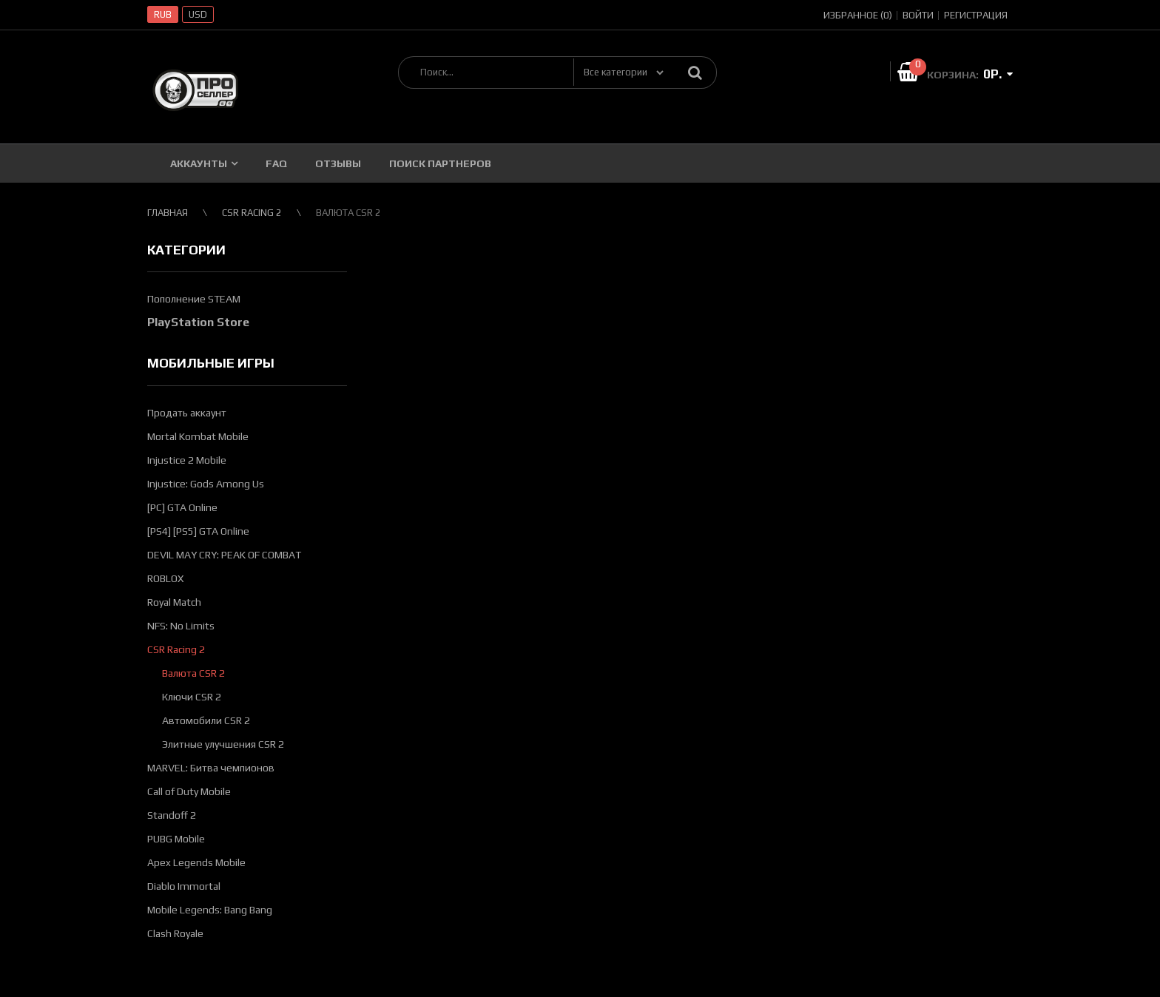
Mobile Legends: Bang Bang (209, 910)
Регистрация (976, 15)
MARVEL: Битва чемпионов (210, 768)
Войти (918, 15)
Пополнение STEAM (193, 299)
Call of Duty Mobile (189, 791)
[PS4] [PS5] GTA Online (198, 531)
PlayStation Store (198, 322)
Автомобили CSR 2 (206, 720)
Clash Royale (175, 933)
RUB (163, 14)
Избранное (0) (857, 15)
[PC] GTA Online (182, 507)
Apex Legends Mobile (196, 862)
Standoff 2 (171, 815)
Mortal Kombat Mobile (198, 436)
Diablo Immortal (183, 886)
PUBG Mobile (176, 839)
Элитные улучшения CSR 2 (223, 744)
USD (198, 14)
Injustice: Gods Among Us (205, 484)
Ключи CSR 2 (191, 697)
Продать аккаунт (186, 413)
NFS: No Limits (181, 626)
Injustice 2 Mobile (186, 460)
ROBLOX (165, 578)
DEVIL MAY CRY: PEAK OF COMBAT (224, 555)
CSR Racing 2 (176, 649)
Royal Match (174, 602)
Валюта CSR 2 (193, 673)
